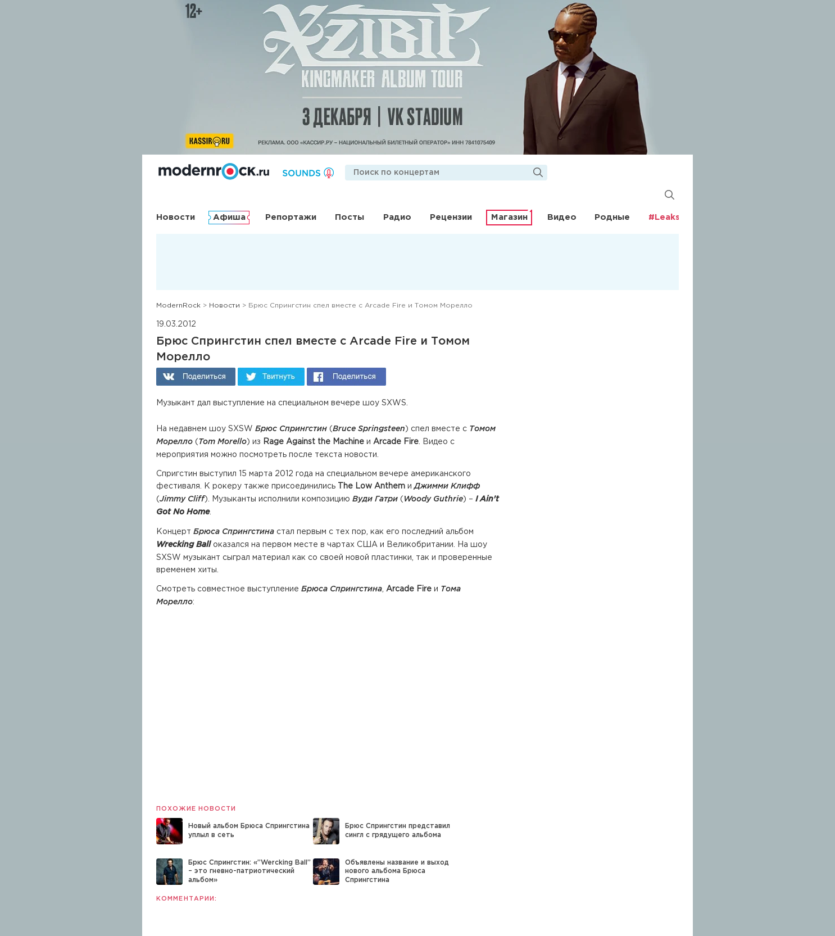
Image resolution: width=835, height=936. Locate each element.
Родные (612, 217)
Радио (397, 217)
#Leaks (664, 217)
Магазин (509, 217)
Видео (562, 217)
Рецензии (451, 217)
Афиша (229, 217)
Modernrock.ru (213, 171)
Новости (175, 217)
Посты (349, 217)
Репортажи (290, 217)
